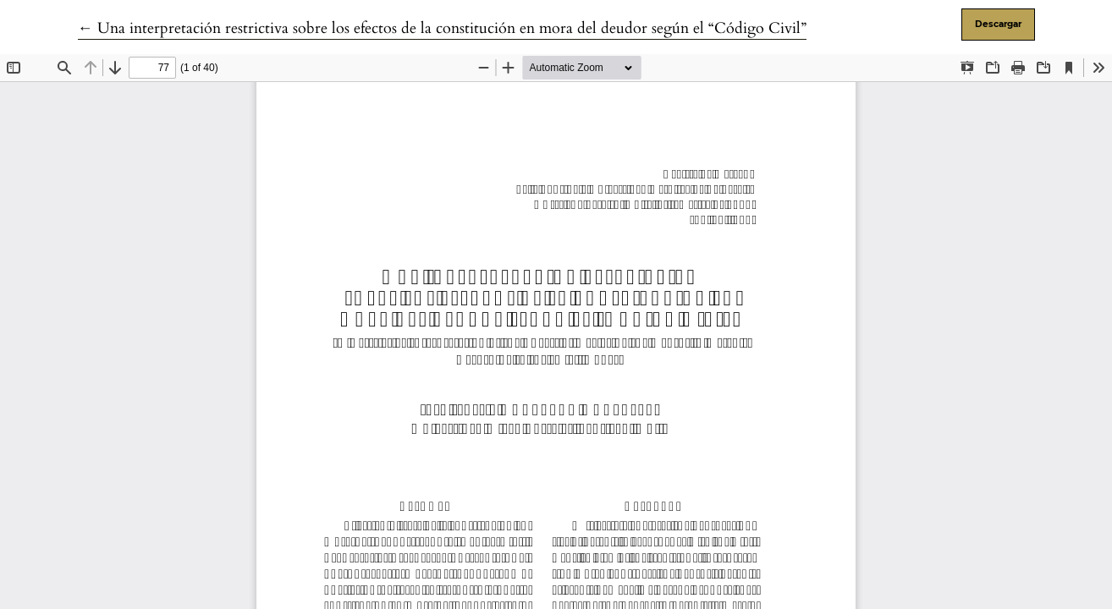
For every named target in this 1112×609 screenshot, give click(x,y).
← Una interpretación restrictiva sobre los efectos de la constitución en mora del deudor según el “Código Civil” (442, 28)
